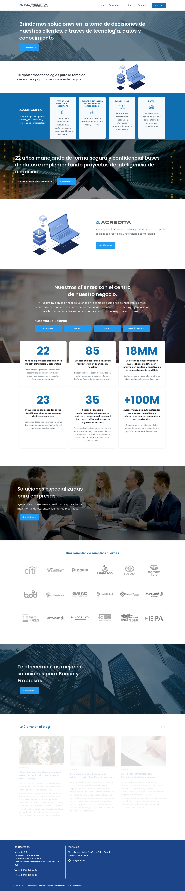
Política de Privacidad (75, 885)
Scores (107, 328)
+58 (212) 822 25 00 (26, 870)
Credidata (48, 328)
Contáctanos (29, 47)
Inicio (101, 5)
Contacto (142, 5)
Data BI (77, 328)
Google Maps (76, 860)
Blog (130, 5)
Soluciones (114, 5)
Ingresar (159, 5)
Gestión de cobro (136, 328)
